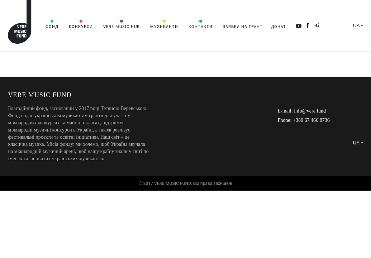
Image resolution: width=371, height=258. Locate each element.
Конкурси (81, 26)
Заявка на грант (243, 26)
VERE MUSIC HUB (121, 26)
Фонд (52, 26)
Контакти (201, 26)
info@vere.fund (310, 111)
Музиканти (164, 26)
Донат (278, 26)
